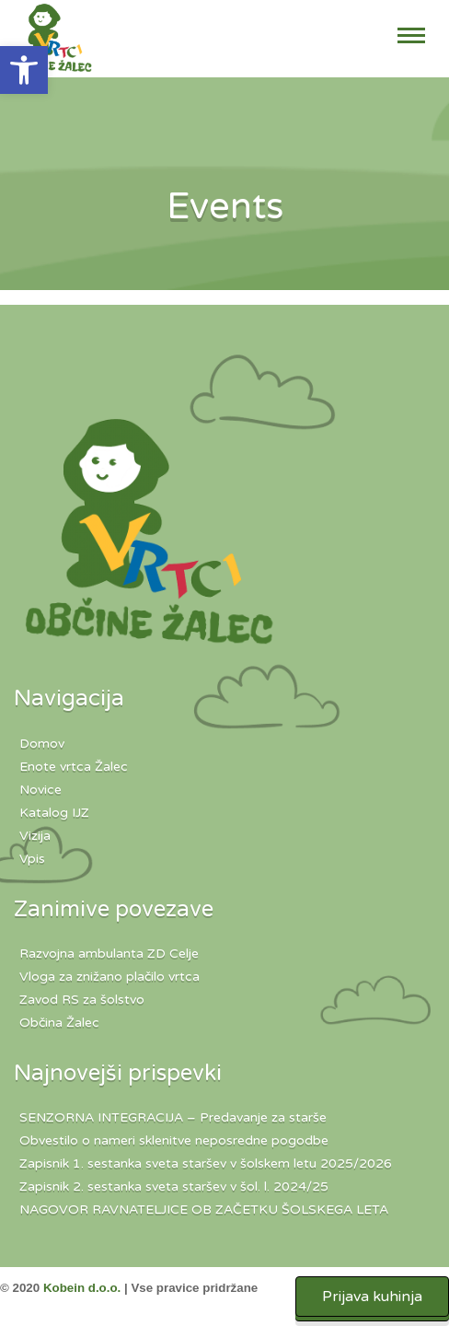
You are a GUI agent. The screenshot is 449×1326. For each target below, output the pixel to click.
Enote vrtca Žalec (73, 766)
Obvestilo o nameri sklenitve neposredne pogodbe (173, 1140)
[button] (24, 70)
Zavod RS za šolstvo (81, 999)
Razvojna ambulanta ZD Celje (109, 953)
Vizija (35, 835)
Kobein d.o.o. (82, 1288)
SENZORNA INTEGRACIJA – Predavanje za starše (173, 1117)
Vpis (32, 859)
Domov (41, 743)
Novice (40, 789)
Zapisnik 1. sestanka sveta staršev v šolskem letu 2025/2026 (205, 1163)
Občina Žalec (59, 1022)
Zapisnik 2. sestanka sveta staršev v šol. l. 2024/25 (173, 1186)
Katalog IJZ (54, 812)
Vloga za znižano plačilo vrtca (109, 976)
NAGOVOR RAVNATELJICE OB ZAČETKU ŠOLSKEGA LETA (203, 1209)
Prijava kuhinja (372, 1296)
